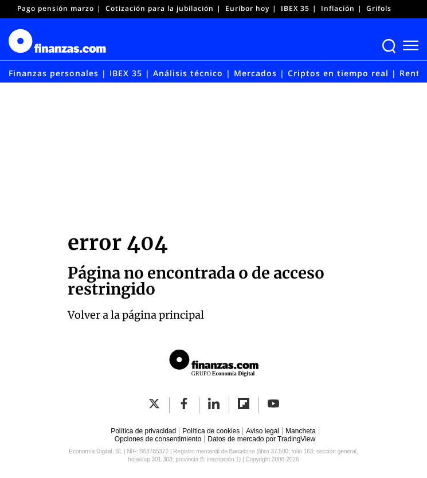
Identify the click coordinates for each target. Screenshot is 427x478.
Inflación (338, 8)
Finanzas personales (54, 73)
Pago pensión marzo (55, 8)
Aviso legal (262, 431)
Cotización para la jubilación (159, 8)
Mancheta (300, 431)
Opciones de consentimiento (158, 439)
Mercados (255, 73)
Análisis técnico (188, 73)
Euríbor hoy (247, 8)
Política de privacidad (143, 431)
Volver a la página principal (136, 315)
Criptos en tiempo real (338, 73)
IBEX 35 (295, 8)
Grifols (378, 8)
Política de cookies (211, 431)
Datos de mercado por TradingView (261, 439)
